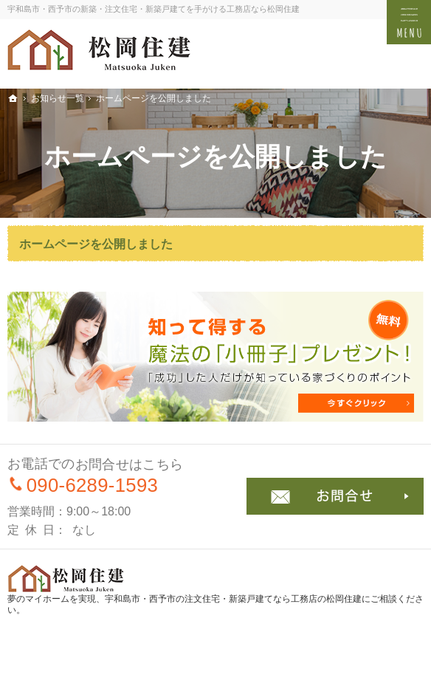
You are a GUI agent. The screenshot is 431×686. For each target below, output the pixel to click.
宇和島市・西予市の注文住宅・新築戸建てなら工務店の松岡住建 (233, 599)
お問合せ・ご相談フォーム (335, 496)
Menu (409, 22)
